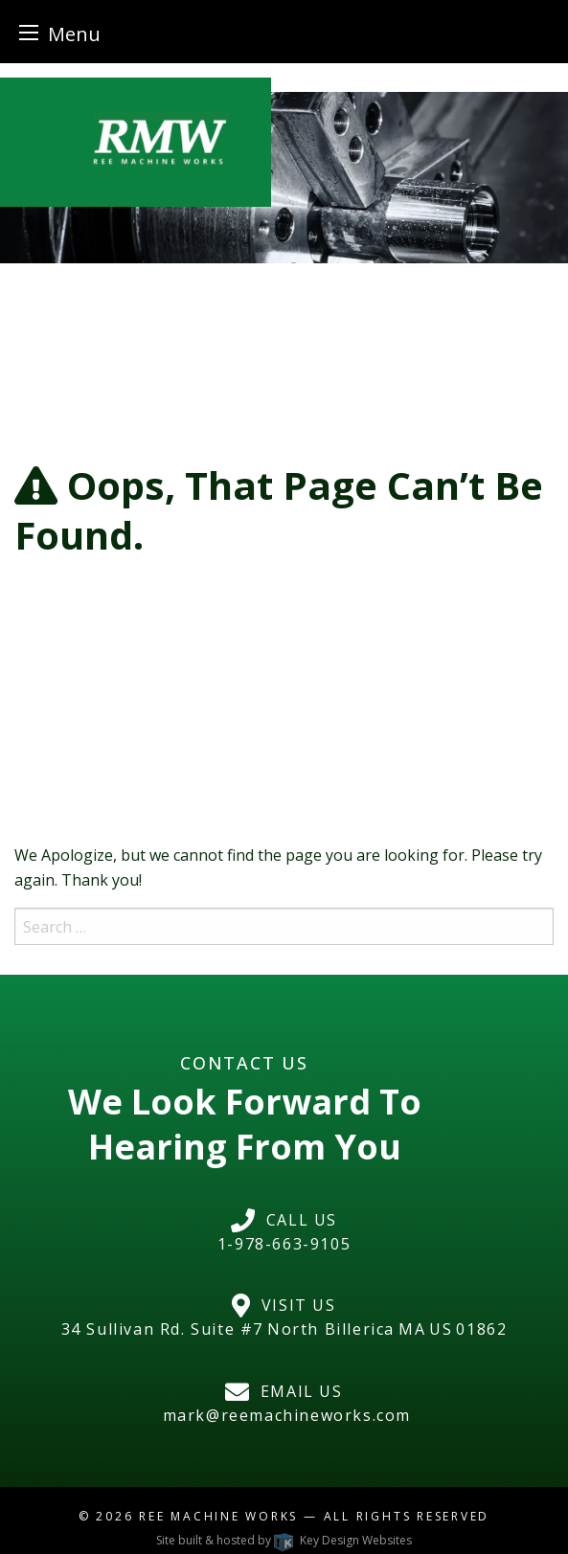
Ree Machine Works (218, 1516)
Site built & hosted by (283, 1540)
